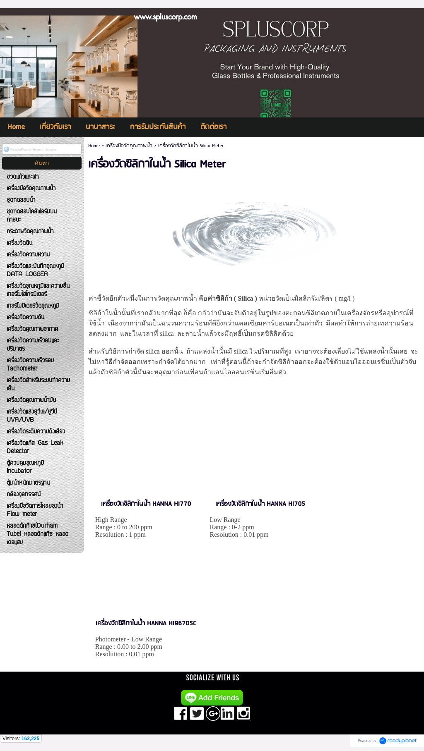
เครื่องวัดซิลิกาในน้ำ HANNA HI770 (146, 504)
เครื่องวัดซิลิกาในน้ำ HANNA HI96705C (146, 623)
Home (94, 145)
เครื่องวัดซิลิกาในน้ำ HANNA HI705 (260, 504)
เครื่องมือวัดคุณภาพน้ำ (129, 145)
